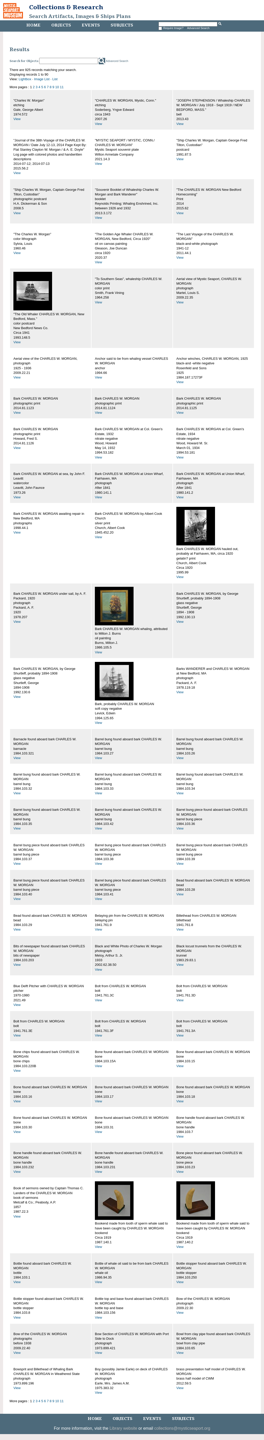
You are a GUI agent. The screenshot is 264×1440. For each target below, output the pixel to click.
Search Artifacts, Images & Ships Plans (80, 16)
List (54, 79)
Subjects (122, 25)
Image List (42, 79)
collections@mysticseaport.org (182, 1428)
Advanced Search (198, 28)
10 (57, 87)
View (17, 119)
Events (91, 25)
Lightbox (25, 79)
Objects (61, 25)
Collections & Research (66, 7)
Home (33, 25)
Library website (123, 1428)
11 (61, 87)
